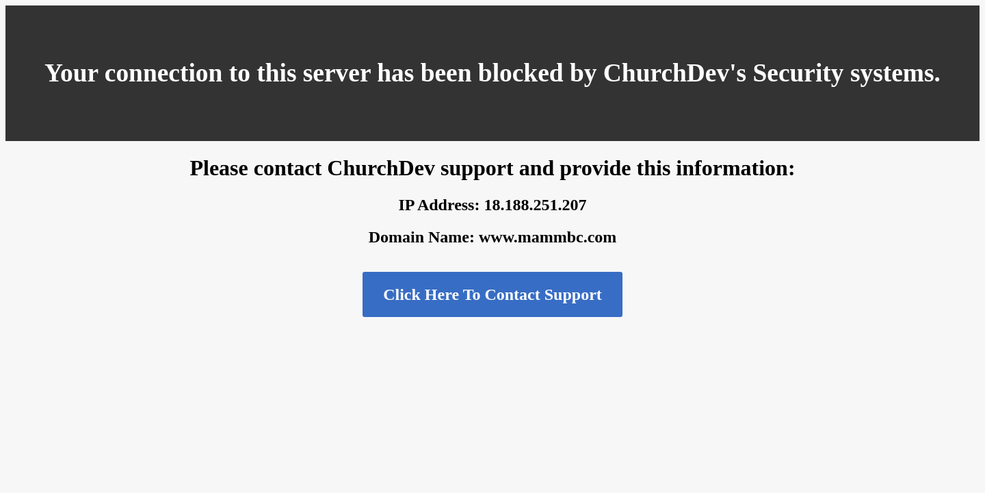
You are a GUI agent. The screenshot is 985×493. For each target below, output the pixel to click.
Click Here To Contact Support (492, 294)
